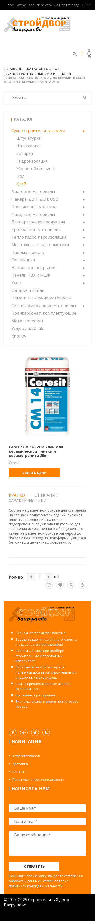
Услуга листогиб (27, 328)
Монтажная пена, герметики (40, 244)
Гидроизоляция (32, 161)
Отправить (34, 866)
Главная (13, 68)
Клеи (16, 283)
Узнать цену (34, 472)
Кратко (17, 495)
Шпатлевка (28, 146)
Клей (66, 73)
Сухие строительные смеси (30, 73)
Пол (20, 176)
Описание (46, 495)
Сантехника (23, 260)
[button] (83, 130)
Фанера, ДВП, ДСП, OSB (34, 199)
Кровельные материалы (35, 229)
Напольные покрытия (33, 267)
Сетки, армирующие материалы (43, 305)
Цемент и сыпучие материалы (41, 298)
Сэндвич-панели (27, 290)
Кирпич (18, 336)
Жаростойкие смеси (36, 168)
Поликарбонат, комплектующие (44, 313)
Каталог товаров (43, 68)
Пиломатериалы (27, 252)
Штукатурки (28, 138)
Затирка (24, 153)
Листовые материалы (33, 191)
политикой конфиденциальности (36, 886)
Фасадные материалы (33, 214)
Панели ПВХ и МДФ (30, 275)
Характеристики (28, 500)
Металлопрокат (27, 321)
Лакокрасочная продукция (38, 222)
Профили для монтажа (33, 206)
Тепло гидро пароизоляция (38, 237)
